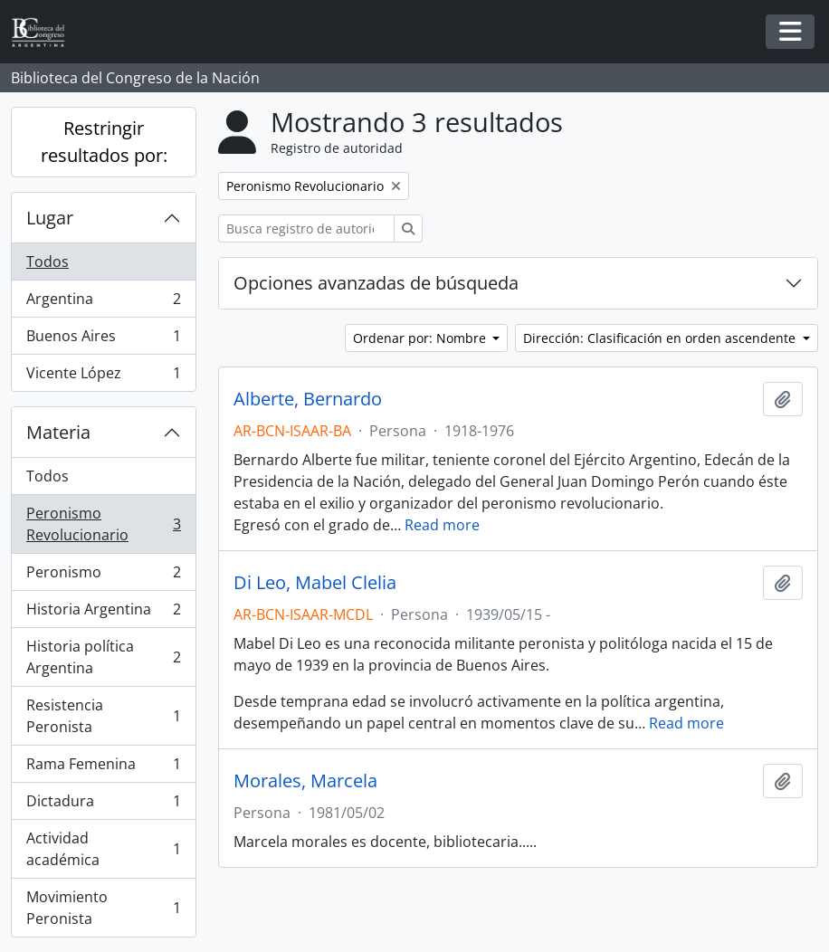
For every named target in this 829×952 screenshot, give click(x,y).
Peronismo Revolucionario (103, 524)
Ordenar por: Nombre (421, 338)
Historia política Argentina (103, 657)
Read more (442, 525)
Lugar (49, 217)
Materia (58, 432)
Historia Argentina (103, 613)
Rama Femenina (103, 768)
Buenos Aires (103, 340)
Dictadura (103, 805)
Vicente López (103, 376)
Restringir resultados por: (104, 141)
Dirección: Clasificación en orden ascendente (661, 338)
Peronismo (103, 576)
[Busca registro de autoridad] (306, 228)
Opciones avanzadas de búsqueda (376, 283)
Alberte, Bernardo (307, 399)
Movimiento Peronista (103, 907)
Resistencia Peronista (103, 716)
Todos (47, 261)
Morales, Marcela (305, 781)
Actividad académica (103, 849)
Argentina (103, 303)
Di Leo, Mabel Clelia (314, 583)
